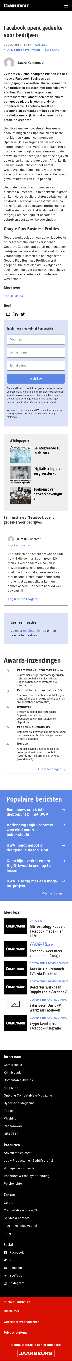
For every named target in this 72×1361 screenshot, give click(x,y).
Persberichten (14, 1183)
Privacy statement (17, 1332)
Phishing (10, 1118)
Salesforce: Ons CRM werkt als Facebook (46, 1008)
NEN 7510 (11, 1134)
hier (36, 413)
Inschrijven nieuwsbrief (20, 1226)
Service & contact (16, 1218)
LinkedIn (16, 1268)
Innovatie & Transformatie (41, 944)
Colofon (9, 1203)
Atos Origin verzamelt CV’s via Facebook (47, 971)
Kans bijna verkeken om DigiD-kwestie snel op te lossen (29, 866)
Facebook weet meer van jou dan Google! (46, 953)
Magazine (11, 1088)
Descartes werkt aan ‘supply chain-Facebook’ (48, 989)
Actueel (41, 44)
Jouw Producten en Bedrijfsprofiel (28, 1160)
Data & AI (36, 920)
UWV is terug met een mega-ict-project (33, 883)
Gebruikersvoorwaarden (22, 1322)
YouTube (16, 1275)
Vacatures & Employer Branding (27, 1176)
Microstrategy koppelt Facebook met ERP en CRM (47, 931)
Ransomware (13, 1126)
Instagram (17, 1283)
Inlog (7, 1233)
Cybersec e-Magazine (19, 1103)
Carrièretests (13, 1065)
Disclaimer (11, 1311)
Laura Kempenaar (31, 63)
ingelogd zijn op (34, 631)
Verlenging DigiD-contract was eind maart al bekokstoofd (30, 830)
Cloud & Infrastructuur (22, 50)
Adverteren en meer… (19, 1153)
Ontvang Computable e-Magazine (28, 1095)
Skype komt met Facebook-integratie (45, 1026)
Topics (8, 1111)
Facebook (52, 50)
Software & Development (49, 963)
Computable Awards (18, 1080)
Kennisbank (12, 1072)
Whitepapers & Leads (19, 1168)
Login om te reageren (24, 599)
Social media (13, 296)
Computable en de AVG (20, 1210)
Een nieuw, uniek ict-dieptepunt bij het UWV (27, 812)
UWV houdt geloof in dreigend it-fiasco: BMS (28, 847)
